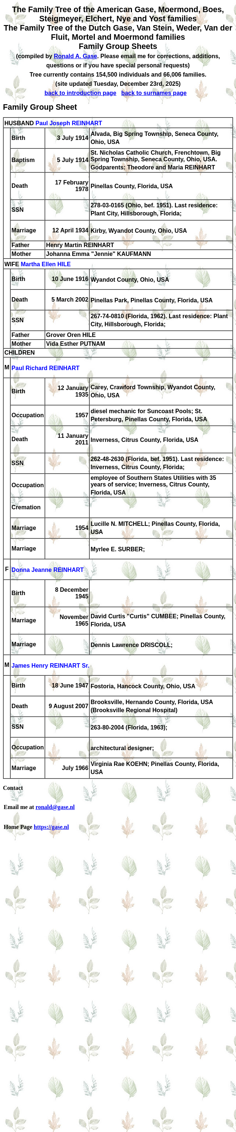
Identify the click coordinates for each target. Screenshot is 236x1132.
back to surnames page (154, 93)
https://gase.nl (51, 827)
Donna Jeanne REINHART (47, 570)
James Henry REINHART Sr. (50, 665)
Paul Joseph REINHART (68, 123)
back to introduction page (80, 93)
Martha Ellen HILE (46, 264)
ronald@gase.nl (55, 807)
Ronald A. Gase (75, 56)
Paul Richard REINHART (45, 368)
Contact (13, 788)
